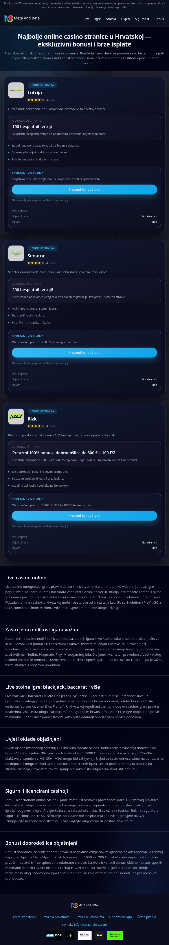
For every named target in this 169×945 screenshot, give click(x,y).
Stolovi (111, 19)
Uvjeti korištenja (24, 917)
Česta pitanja (146, 917)
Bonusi (159, 19)
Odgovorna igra (120, 917)
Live (87, 19)
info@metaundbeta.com (90, 924)
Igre (98, 19)
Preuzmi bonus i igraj (84, 189)
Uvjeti (125, 19)
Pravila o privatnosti (56, 917)
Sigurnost (142, 19)
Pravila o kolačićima (90, 917)
